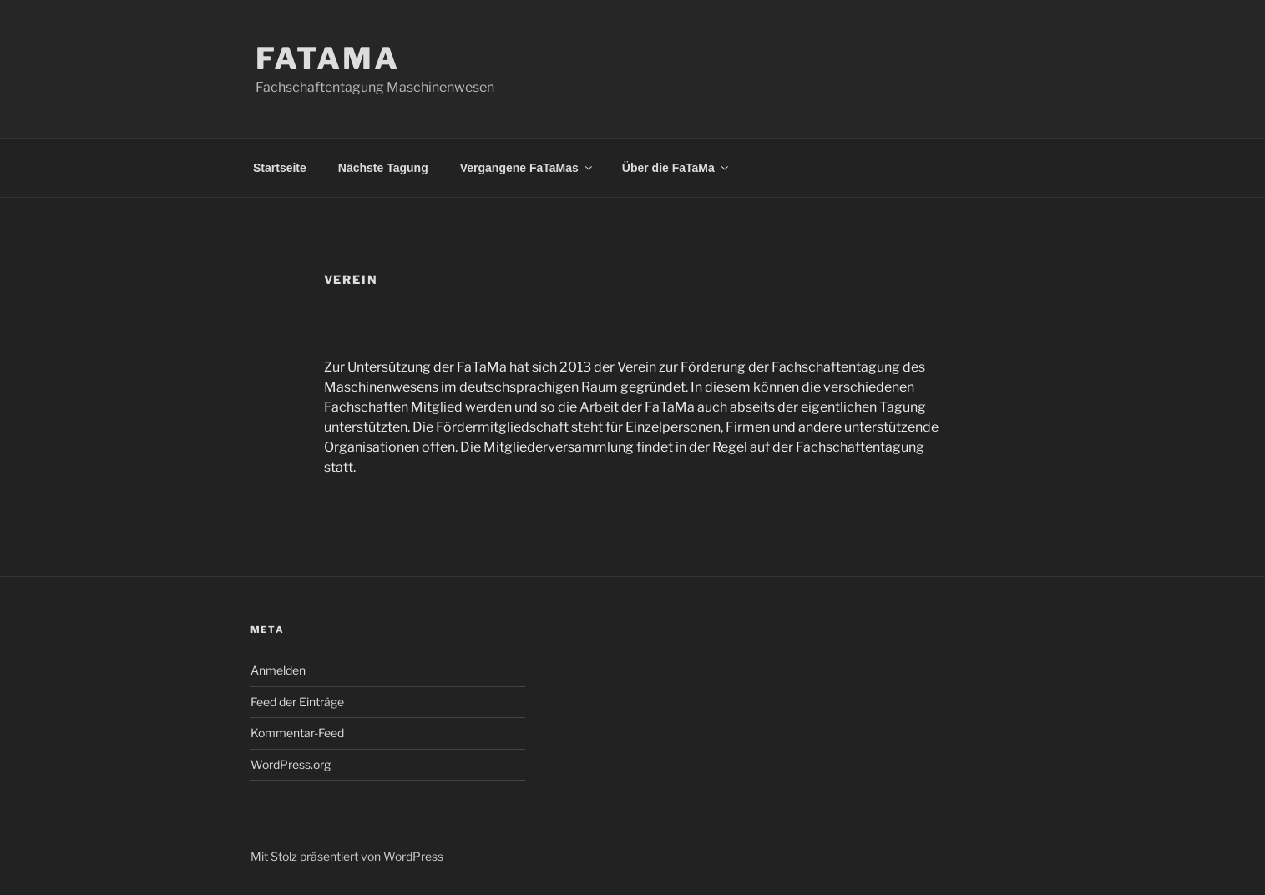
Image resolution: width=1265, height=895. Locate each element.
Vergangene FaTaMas (527, 167)
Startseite (279, 167)
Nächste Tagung (383, 167)
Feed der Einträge (297, 702)
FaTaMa (328, 58)
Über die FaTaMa (676, 167)
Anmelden (278, 670)
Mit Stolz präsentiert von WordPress (346, 856)
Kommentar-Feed (297, 733)
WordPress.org (290, 764)
